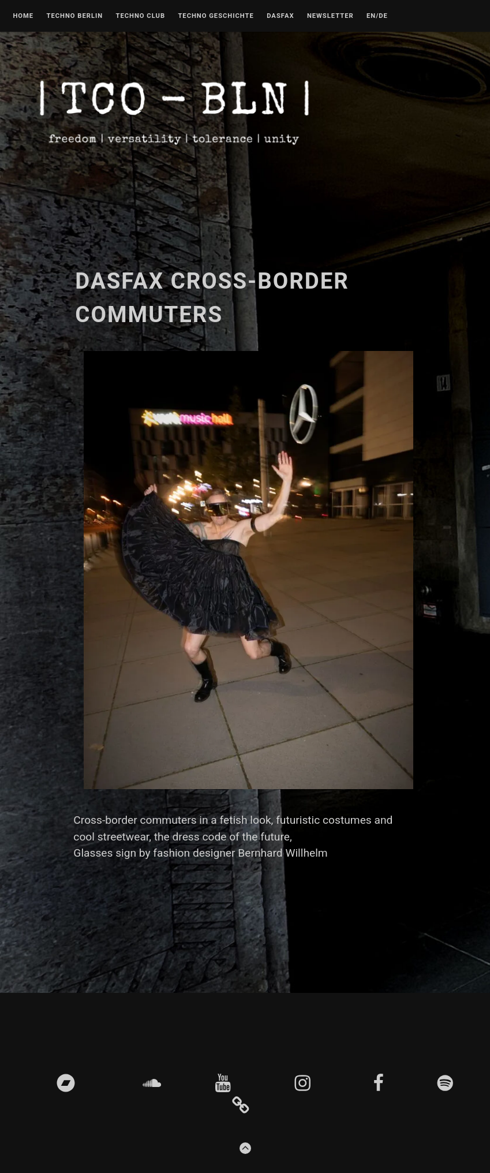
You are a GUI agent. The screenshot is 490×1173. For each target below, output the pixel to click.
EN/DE (377, 16)
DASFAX (280, 16)
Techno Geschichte (215, 16)
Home (23, 16)
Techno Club (140, 16)
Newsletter (330, 16)
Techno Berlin (74, 16)
